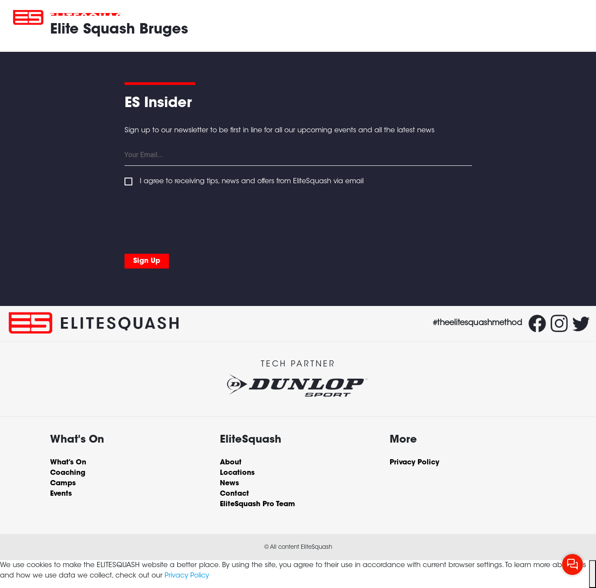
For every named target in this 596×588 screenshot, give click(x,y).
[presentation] (191, 218)
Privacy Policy (187, 575)
